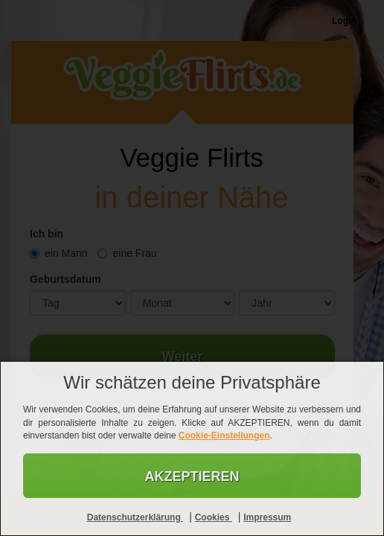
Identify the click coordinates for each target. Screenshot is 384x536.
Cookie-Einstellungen (224, 435)
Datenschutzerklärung (135, 517)
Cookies (213, 517)
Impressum (267, 517)
